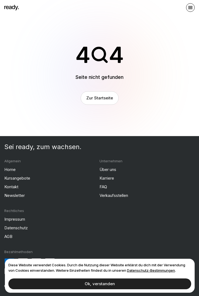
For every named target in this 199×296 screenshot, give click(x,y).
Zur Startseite (99, 97)
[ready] (11, 7)
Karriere (107, 178)
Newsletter (14, 195)
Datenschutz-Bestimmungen (151, 270)
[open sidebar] (190, 7)
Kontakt (11, 186)
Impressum (14, 219)
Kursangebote (17, 178)
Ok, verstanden (100, 283)
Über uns (108, 169)
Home (10, 169)
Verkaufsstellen (114, 195)
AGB (8, 236)
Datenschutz (16, 227)
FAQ (103, 186)
